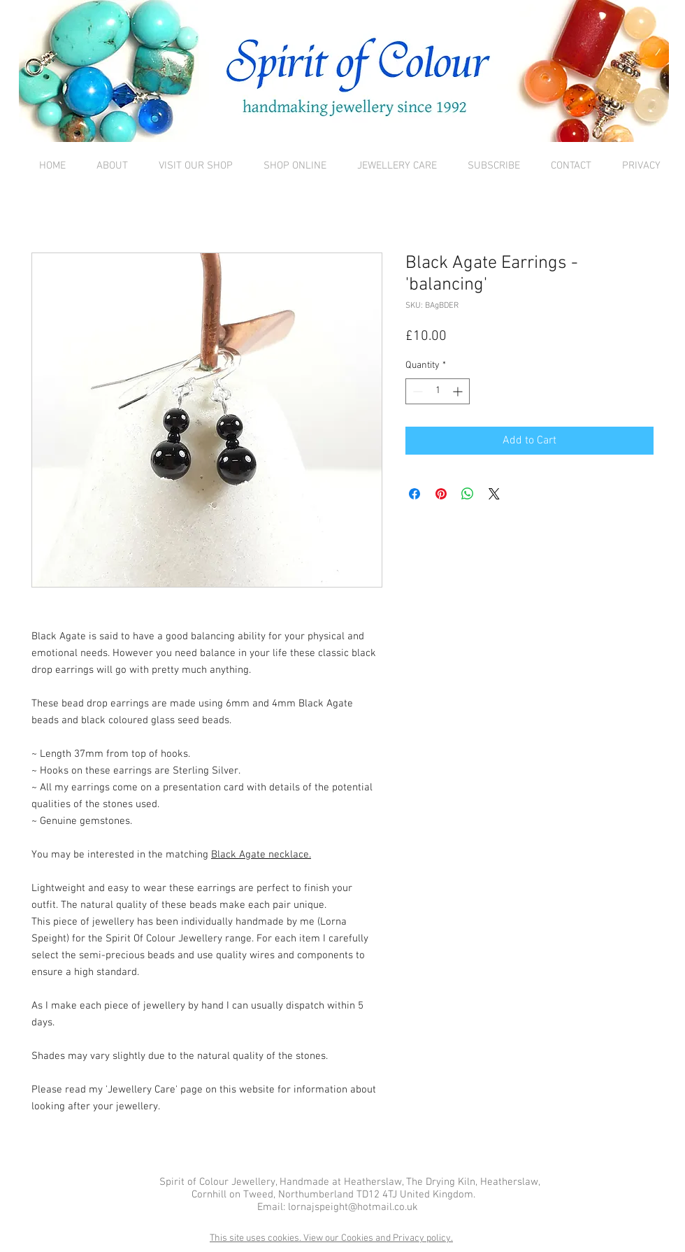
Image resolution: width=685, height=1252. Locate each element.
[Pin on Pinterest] (441, 493)
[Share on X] (494, 493)
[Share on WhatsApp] (467, 493)
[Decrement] (416, 391)
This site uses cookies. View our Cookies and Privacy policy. (331, 1238)
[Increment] (459, 391)
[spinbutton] (437, 391)
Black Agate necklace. (261, 854)
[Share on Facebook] (414, 493)
